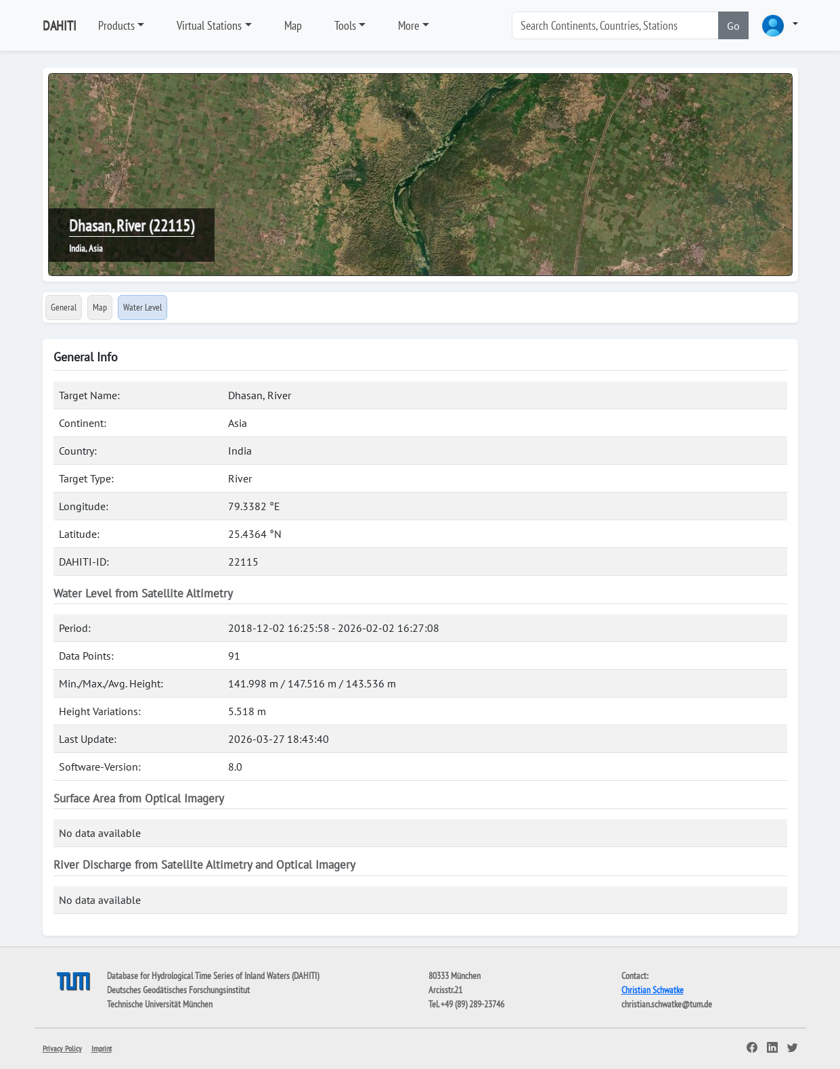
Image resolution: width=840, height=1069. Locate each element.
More (408, 25)
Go (733, 25)
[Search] (615, 25)
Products (116, 25)
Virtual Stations (209, 25)
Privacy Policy (62, 1048)
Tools (345, 25)
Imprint (101, 1048)
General (63, 307)
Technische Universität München (160, 1004)
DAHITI (59, 26)
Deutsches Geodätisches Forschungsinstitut (178, 990)
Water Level (142, 307)
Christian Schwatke (652, 990)
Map (293, 25)
